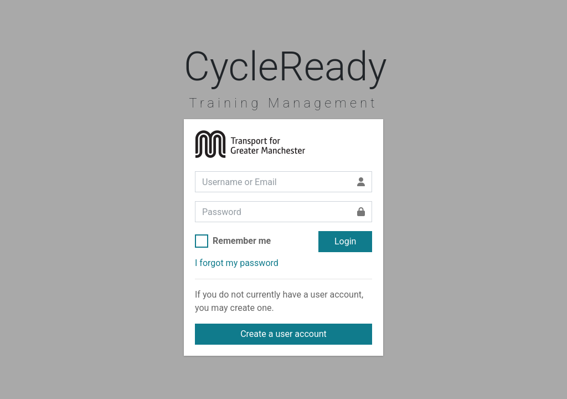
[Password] (273, 211)
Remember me (242, 241)
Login (345, 241)
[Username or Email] (273, 181)
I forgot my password (237, 263)
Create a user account (283, 334)
